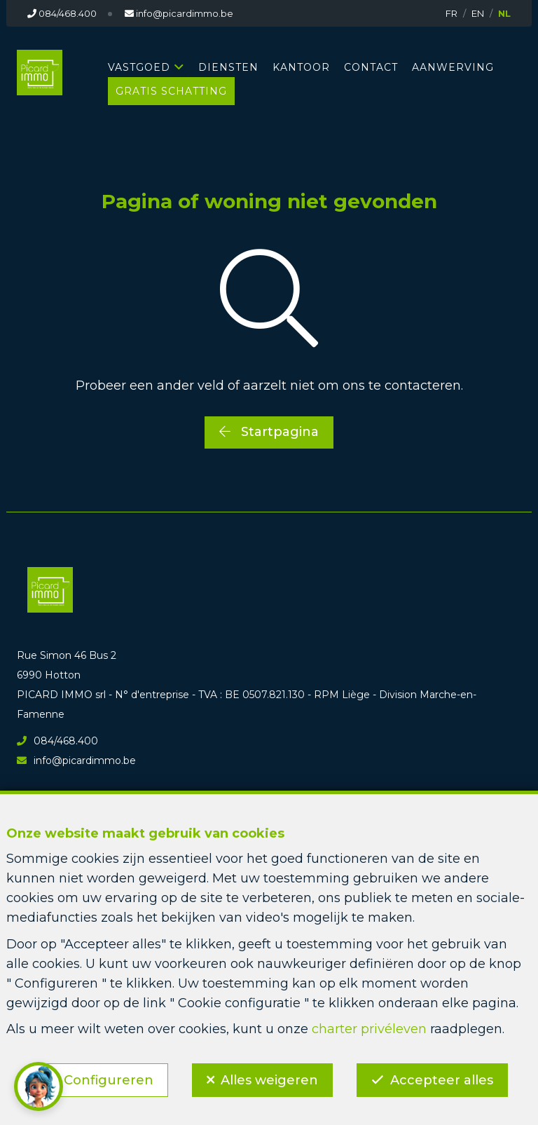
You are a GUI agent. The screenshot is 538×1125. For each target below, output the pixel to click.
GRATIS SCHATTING (171, 91)
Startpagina (269, 431)
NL (504, 13)
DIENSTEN (228, 67)
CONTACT (371, 67)
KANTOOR (301, 67)
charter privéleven (369, 1029)
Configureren (108, 1080)
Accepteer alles (442, 1080)
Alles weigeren (269, 1080)
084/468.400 (57, 741)
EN (477, 13)
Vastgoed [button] (139, 67)
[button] (38, 1086)
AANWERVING (453, 67)
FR (451, 13)
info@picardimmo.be (76, 760)
